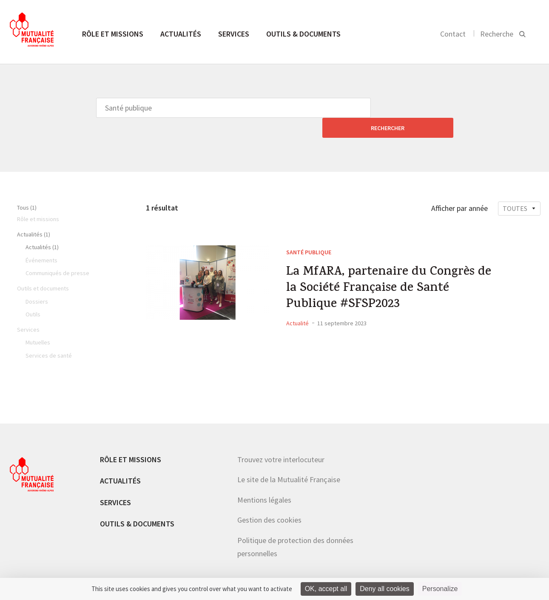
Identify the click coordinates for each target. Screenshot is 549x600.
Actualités (180, 34)
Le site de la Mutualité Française (288, 459)
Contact (453, 34)
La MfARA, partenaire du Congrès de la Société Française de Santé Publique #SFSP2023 (390, 270)
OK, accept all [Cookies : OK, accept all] (326, 588)
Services (233, 34)
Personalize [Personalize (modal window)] (440, 588)
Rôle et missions (112, 34)
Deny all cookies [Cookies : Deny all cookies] (385, 588)
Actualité (297, 306)
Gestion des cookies (269, 500)
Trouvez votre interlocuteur (280, 439)
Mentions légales (264, 480)
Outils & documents (303, 34)
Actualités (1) (33, 214)
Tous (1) (27, 187)
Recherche (496, 34)
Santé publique (308, 232)
